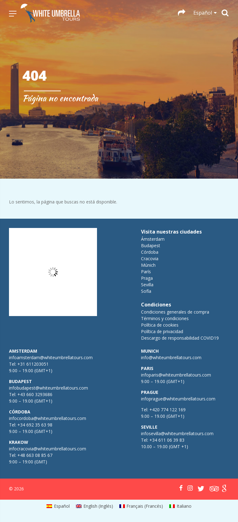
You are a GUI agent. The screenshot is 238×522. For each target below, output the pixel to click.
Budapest (150, 245)
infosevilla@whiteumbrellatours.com (177, 433)
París (146, 271)
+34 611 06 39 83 (166, 440)
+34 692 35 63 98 (34, 425)
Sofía (146, 291)
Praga (147, 278)
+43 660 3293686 (34, 394)
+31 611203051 (33, 364)
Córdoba (149, 252)
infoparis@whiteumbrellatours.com (176, 375)
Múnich (148, 265)
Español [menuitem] (62, 506)
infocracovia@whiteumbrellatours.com (47, 449)
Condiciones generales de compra (175, 312)
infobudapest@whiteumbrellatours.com (48, 388)
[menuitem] (58, 506)
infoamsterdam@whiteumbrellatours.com (51, 357)
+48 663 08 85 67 (34, 455)
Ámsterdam (153, 239)
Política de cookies (159, 325)
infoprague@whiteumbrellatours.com (178, 399)
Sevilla (147, 285)
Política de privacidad (162, 331)
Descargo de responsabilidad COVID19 (180, 338)
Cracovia (149, 258)
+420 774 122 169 (167, 410)
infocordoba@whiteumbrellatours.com (47, 418)
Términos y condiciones (165, 318)
